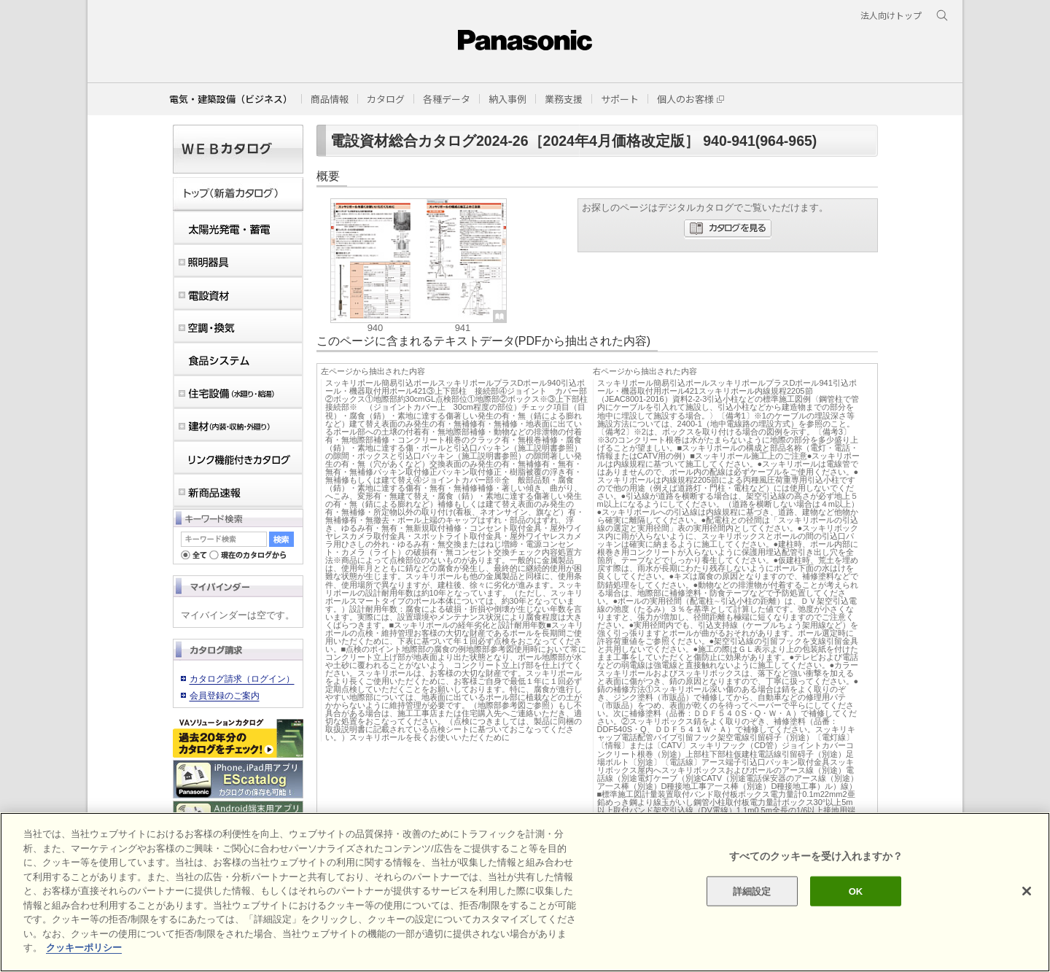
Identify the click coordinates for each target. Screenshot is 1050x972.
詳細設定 (752, 890)
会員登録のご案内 (225, 696)
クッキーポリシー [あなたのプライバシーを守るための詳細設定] (84, 947)
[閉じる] (1027, 891)
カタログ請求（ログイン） (242, 679)
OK (856, 890)
